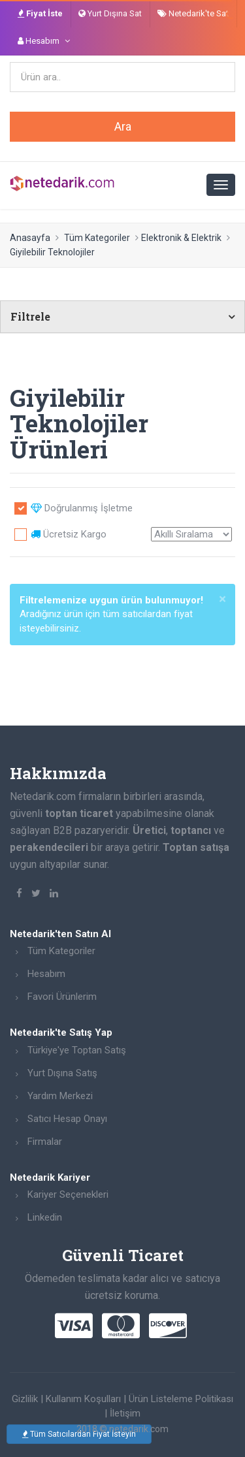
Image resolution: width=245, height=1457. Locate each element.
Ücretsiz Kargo (68, 534)
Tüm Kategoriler (97, 237)
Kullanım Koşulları (83, 1399)
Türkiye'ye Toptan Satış (76, 1050)
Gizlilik (25, 1399)
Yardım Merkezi (60, 1096)
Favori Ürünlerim (62, 996)
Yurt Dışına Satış (62, 1073)
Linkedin (44, 1217)
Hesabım (46, 974)
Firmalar (44, 1141)
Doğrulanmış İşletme (82, 508)
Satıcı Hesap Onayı (67, 1119)
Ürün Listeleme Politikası (181, 1399)
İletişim (125, 1413)
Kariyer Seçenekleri (67, 1194)
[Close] (222, 599)
